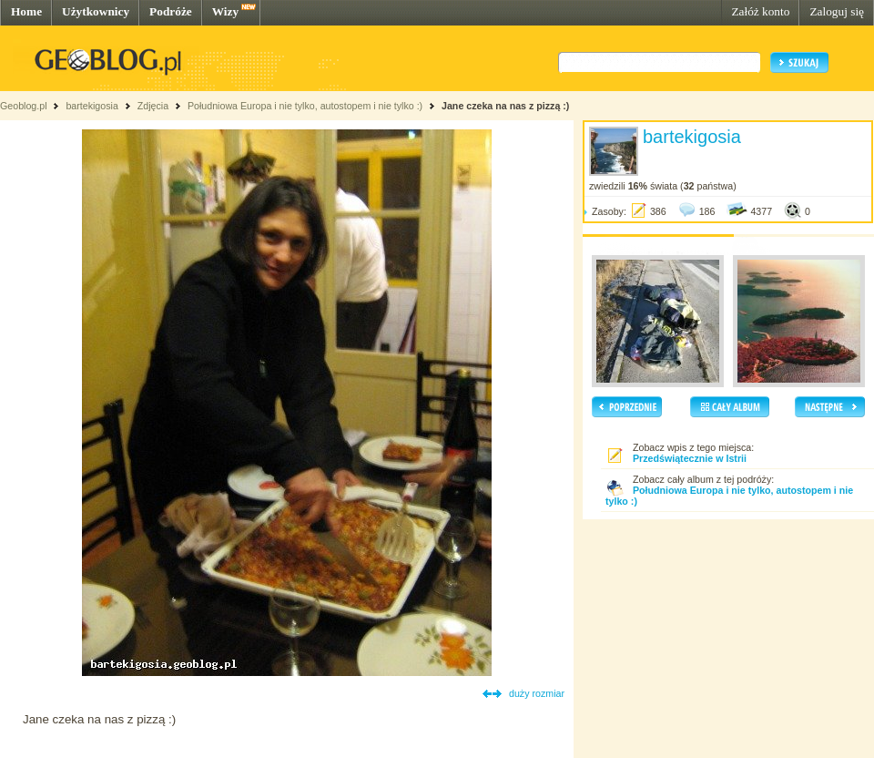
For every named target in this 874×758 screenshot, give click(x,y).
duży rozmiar (536, 693)
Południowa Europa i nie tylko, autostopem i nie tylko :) (305, 105)
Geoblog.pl (23, 105)
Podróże (170, 11)
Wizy (225, 11)
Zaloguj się (836, 11)
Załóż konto (760, 11)
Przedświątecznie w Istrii (690, 458)
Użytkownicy (95, 11)
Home (26, 11)
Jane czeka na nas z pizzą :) (505, 105)
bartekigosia (91, 105)
